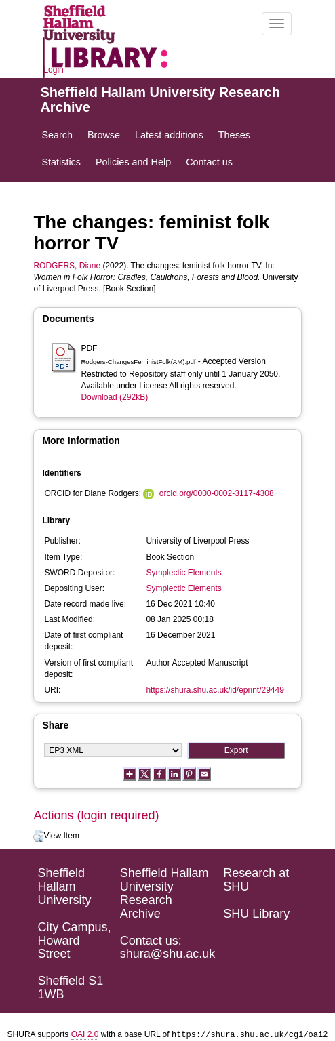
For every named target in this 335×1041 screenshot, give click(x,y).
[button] (38, 836)
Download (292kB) (114, 397)
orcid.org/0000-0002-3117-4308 (216, 493)
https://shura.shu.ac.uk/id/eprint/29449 (214, 690)
